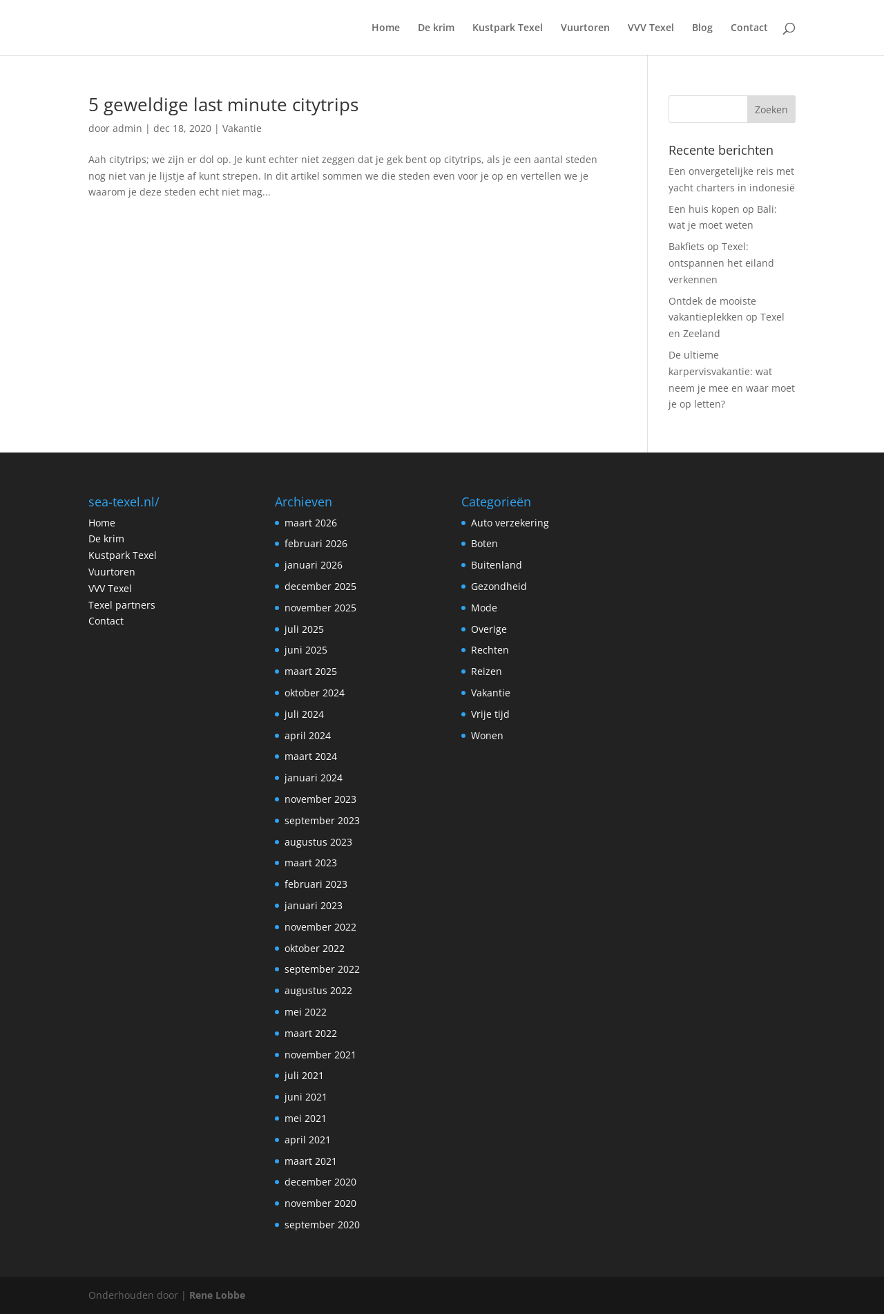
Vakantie (242, 128)
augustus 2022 (318, 990)
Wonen (487, 735)
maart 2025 (311, 671)
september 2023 (322, 820)
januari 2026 (314, 564)
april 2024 (308, 735)
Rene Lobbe (217, 1295)
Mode (484, 607)
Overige (489, 629)
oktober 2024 (315, 692)
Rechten (490, 649)
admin (127, 128)
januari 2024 (314, 777)
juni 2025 (306, 649)
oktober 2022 (315, 948)
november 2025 (320, 607)
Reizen (486, 671)
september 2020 (322, 1224)
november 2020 (320, 1203)
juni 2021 (306, 1096)
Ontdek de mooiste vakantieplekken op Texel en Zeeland (727, 317)
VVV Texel (651, 28)
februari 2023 (316, 884)
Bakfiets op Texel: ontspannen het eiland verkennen (721, 263)
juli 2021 (304, 1075)
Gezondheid (499, 586)
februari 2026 (316, 543)
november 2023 (320, 799)
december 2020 (320, 1181)
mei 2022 (306, 1011)
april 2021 (308, 1139)
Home (386, 28)
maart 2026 (311, 522)
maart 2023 (311, 862)
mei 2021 (306, 1118)
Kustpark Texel (507, 28)
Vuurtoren (585, 28)
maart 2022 (311, 1033)
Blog (702, 28)
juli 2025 (304, 629)
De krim (436, 28)
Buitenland (496, 564)
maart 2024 (311, 756)
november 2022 (320, 926)
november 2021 (320, 1054)
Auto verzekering (510, 522)
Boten (484, 543)
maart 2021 (311, 1161)
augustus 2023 (318, 841)
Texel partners (121, 604)
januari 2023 (314, 905)
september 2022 (322, 968)
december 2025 (320, 586)
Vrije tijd (490, 714)
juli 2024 (304, 714)
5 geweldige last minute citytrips (223, 104)
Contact (749, 28)
